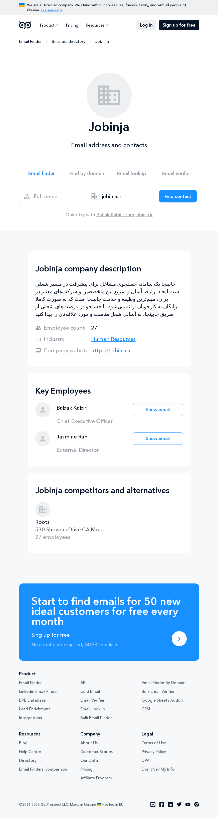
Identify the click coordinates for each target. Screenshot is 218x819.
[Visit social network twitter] (179, 805)
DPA (145, 761)
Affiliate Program (96, 779)
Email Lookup (92, 710)
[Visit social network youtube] (187, 805)
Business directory (68, 41)
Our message (52, 10)
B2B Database (32, 701)
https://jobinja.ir (111, 351)
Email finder (41, 174)
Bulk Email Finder (96, 719)
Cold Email (90, 692)
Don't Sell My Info (158, 770)
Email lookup (131, 174)
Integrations (30, 719)
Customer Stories (96, 753)
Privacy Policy (154, 753)
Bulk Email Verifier (158, 692)
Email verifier (176, 174)
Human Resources (113, 340)
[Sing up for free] (179, 639)
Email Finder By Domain (163, 684)
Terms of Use (154, 744)
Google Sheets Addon (162, 701)
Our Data (89, 761)
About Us (89, 744)
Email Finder (30, 41)
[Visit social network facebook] (161, 805)
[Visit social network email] (152, 805)
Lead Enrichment (34, 710)
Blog (23, 744)
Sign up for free (179, 25)
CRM (146, 710)
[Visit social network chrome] (196, 805)
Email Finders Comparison (43, 770)
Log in (146, 25)
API (83, 684)
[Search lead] (177, 197)
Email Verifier (92, 701)
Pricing (72, 25)
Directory (28, 761)
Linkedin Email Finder (38, 692)
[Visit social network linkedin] (170, 805)
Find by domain (86, 174)
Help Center (30, 753)
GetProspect (25, 25)
